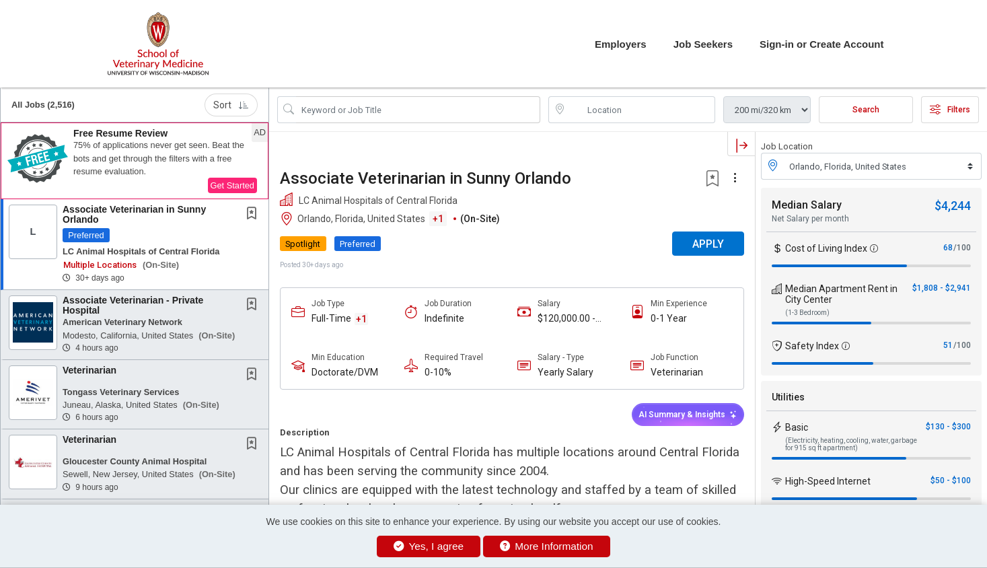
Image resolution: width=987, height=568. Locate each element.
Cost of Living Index (826, 248)
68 (948, 247)
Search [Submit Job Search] (865, 109)
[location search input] (641, 109)
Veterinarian (89, 370)
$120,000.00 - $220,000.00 (566, 318)
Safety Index (812, 346)
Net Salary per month (810, 218)
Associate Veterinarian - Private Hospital (133, 305)
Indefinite (444, 318)
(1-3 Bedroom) (807, 312)
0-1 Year (669, 318)
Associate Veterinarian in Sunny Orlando (134, 214)
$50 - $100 (950, 480)
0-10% (438, 372)
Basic (796, 427)
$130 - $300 (948, 426)
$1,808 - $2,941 (941, 288)
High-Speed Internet (828, 481)
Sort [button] (231, 105)
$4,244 (953, 206)
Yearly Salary (565, 372)
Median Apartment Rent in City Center (841, 294)
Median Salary (807, 205)
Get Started (232, 185)
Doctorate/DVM (345, 372)
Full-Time (331, 318)
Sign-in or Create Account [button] (821, 44)
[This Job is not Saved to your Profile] (254, 215)
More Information (546, 546)
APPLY (708, 244)
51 (948, 345)
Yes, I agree (429, 546)
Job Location (787, 146)
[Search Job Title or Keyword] (418, 109)
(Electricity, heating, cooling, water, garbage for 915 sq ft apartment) (851, 444)
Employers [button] (621, 44)
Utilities (788, 397)
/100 (962, 247)
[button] (134, 160)
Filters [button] (950, 110)
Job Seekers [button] (703, 44)
